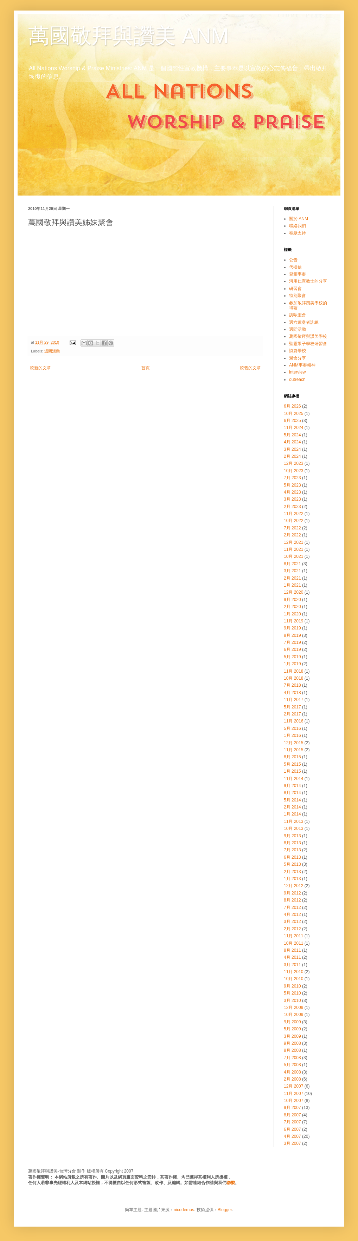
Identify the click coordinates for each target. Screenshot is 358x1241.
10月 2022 (293, 520)
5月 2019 (292, 656)
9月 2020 (292, 599)
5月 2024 (292, 435)
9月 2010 (292, 986)
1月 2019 (292, 663)
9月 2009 (292, 1021)
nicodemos (184, 1209)
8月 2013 (292, 842)
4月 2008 (292, 1072)
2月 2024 (292, 456)
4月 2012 (292, 914)
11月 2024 (293, 427)
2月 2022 (292, 535)
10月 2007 (293, 1100)
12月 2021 (293, 542)
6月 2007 (292, 1129)
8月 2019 (292, 635)
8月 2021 (292, 563)
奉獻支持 (297, 233)
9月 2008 (292, 1043)
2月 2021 (292, 578)
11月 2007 (293, 1093)
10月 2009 (293, 1014)
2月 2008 (292, 1079)
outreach (297, 379)
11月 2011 (293, 935)
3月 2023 (292, 499)
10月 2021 (293, 556)
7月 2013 (292, 849)
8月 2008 (292, 1050)
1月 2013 (292, 878)
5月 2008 (292, 1064)
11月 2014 (293, 778)
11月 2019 (293, 621)
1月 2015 (292, 771)
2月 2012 (292, 928)
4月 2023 (292, 492)
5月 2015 (292, 764)
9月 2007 (292, 1107)
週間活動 (52, 351)
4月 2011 (292, 957)
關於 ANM (298, 218)
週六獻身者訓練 (304, 322)
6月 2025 (292, 420)
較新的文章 (40, 367)
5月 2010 (292, 993)
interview (297, 372)
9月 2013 (292, 835)
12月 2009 (293, 1007)
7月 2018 (292, 685)
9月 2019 (292, 628)
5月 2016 (292, 728)
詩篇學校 (297, 350)
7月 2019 (292, 642)
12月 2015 (293, 742)
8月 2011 (292, 950)
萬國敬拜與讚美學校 (308, 336)
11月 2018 (293, 671)
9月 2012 (292, 893)
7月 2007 (292, 1122)
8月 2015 (292, 756)
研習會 (295, 288)
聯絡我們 (297, 225)
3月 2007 (292, 1143)
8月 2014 (292, 792)
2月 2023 (292, 506)
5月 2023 (292, 485)
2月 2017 (292, 714)
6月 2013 (292, 857)
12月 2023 (293, 463)
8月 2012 (292, 900)
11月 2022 (293, 513)
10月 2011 (293, 943)
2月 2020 (292, 606)
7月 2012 (292, 907)
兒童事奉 (297, 274)
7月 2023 (292, 477)
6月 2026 (292, 406)
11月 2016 (293, 721)
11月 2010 (293, 971)
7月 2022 (292, 528)
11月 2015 (293, 749)
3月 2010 (292, 1000)
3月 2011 (292, 964)
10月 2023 (293, 470)
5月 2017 (292, 707)
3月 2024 (292, 449)
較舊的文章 (250, 367)
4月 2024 (292, 442)
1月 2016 (292, 735)
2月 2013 (292, 871)
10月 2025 (293, 413)
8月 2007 (292, 1115)
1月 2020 (292, 614)
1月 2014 (292, 814)
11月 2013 (293, 821)
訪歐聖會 (297, 314)
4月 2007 (292, 1136)
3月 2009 (292, 1036)
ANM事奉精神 (302, 365)
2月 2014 (292, 807)
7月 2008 (292, 1057)
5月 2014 (292, 800)
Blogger (225, 1209)
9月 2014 (292, 785)
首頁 (145, 367)
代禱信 (295, 267)
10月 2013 (293, 828)
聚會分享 (297, 358)
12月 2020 (293, 592)
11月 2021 (293, 549)
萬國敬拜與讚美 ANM (128, 35)
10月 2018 (293, 678)
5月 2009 (292, 1029)
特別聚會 (297, 295)
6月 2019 (292, 649)
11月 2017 (293, 699)
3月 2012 (292, 921)
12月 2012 (293, 885)
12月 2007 (293, 1086)
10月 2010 (293, 978)
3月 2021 (292, 570)
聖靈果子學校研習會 (308, 343)
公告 (293, 259)
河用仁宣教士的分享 (308, 281)
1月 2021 (292, 585)
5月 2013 (292, 864)
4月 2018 (292, 692)
